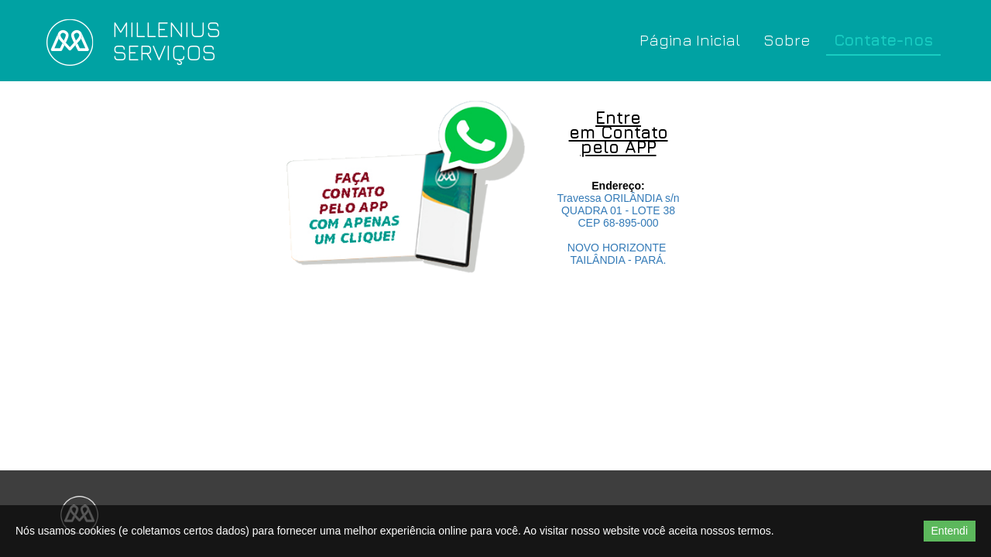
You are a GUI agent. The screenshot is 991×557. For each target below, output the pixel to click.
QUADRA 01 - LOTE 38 (618, 210)
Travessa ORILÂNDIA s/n (618, 198)
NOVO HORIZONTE (618, 247)
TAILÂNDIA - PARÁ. (619, 260)
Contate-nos (883, 40)
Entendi (949, 531)
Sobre (787, 40)
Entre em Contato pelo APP (618, 132)
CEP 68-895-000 (618, 223)
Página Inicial (690, 40)
